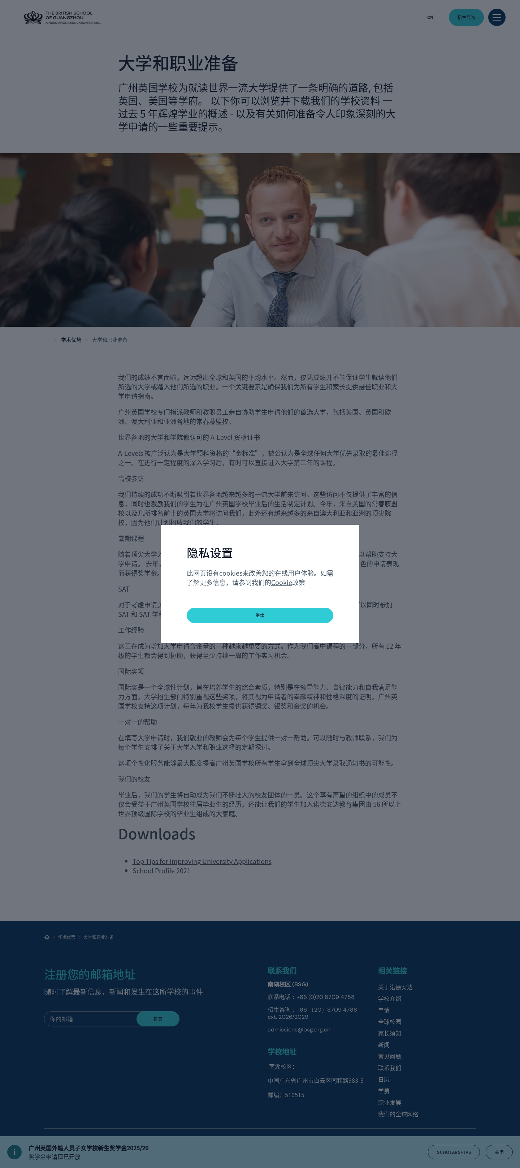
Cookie (281, 582)
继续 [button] (260, 615)
